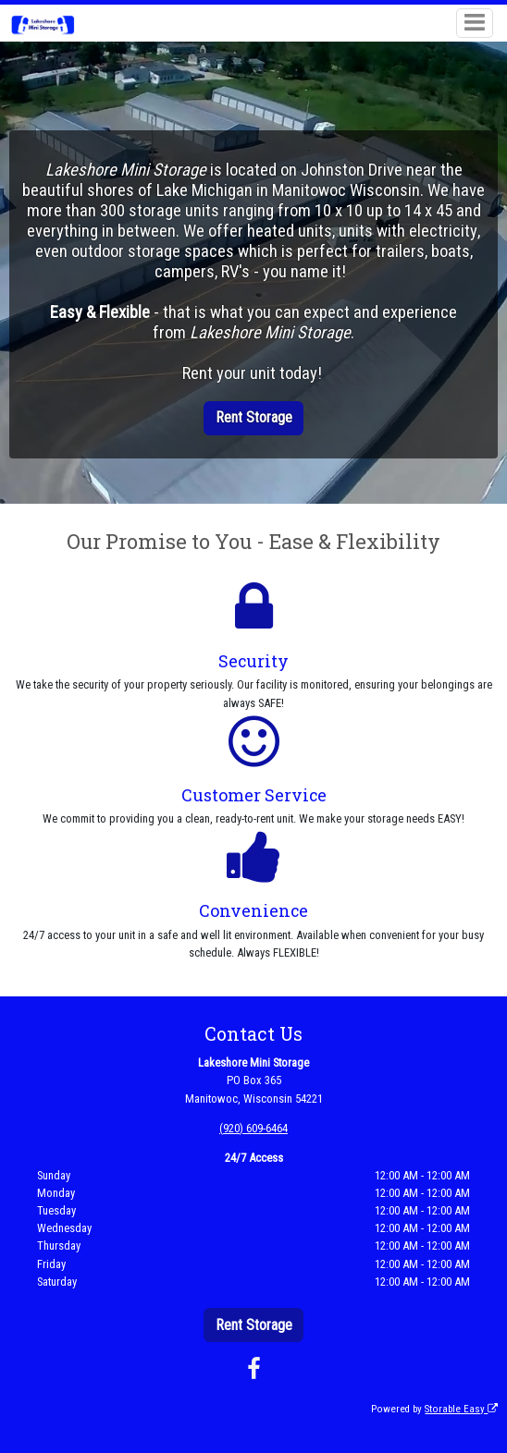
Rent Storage (254, 417)
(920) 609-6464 (253, 1128)
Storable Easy (461, 1409)
